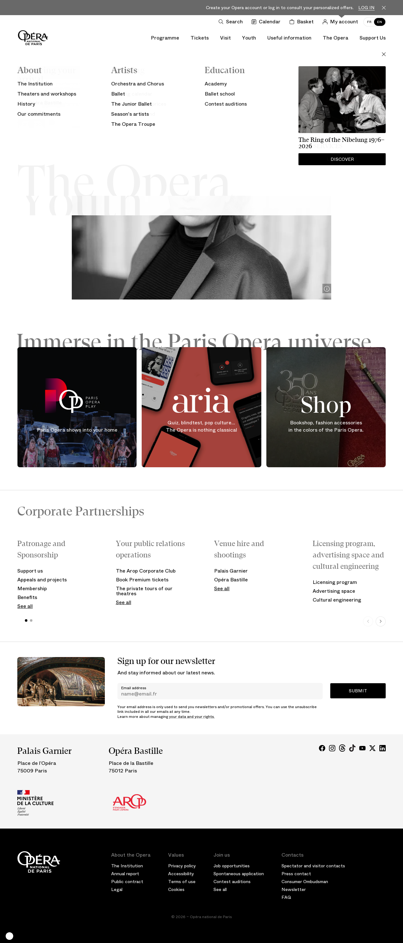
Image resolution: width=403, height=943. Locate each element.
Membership (32, 588)
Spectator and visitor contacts (313, 866)
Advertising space (334, 591)
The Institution (127, 866)
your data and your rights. (192, 716)
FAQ (286, 897)
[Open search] (232, 21)
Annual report (125, 873)
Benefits (27, 597)
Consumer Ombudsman (304, 881)
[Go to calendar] (267, 21)
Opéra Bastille (231, 579)
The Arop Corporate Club (146, 570)
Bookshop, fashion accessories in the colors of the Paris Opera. (326, 426)
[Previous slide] (368, 621)
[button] (9, 936)
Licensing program (335, 582)
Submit (358, 691)
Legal (116, 889)
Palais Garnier (231, 570)
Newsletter (293, 889)
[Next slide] (381, 621)
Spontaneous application (238, 873)
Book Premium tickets (142, 579)
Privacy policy (182, 866)
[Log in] (341, 21)
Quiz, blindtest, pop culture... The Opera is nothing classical (201, 426)
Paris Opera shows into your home (77, 429)
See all (25, 606)
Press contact (296, 873)
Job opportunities (231, 866)
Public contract (127, 881)
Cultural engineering (337, 599)
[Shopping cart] (302, 21)
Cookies (176, 889)
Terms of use (182, 881)
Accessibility (181, 873)
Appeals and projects (42, 579)
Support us (30, 570)
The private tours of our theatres (144, 591)
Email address (133, 687)
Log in (366, 7)
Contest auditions (232, 881)
